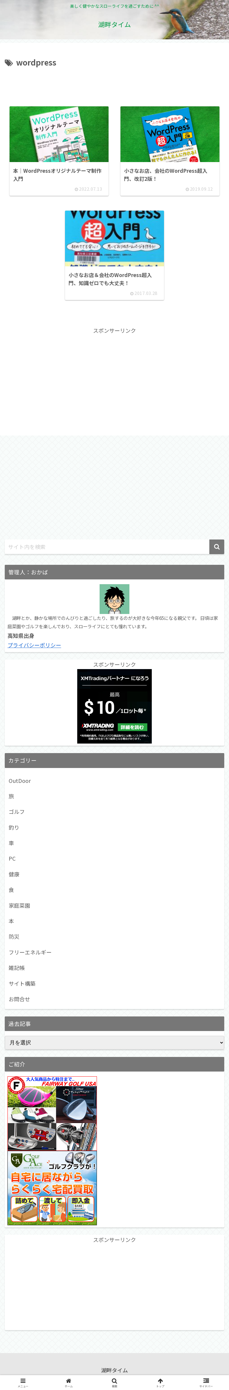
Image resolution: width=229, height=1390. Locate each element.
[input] (114, 549)
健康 (14, 876)
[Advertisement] (114, 85)
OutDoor (20, 783)
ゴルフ (17, 814)
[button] (216, 549)
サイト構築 (22, 986)
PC (12, 861)
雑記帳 (17, 970)
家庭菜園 (19, 908)
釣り (14, 830)
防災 (14, 939)
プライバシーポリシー (34, 647)
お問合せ (19, 1001)
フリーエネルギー (30, 954)
